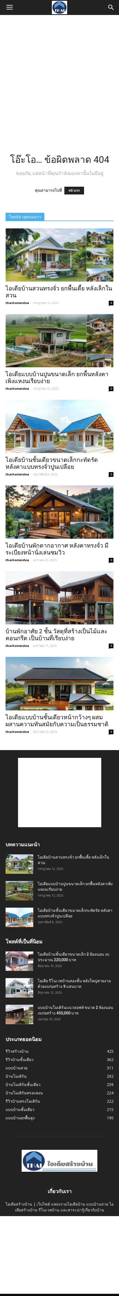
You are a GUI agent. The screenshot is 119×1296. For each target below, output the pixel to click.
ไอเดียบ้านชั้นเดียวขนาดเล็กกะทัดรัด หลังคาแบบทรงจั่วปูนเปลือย (52, 463)
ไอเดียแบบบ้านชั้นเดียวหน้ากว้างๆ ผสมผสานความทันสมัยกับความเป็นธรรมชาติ (57, 721)
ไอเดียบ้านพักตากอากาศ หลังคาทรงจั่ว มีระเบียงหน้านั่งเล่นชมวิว (57, 549)
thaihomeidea (17, 303)
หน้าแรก (74, 190)
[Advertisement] (59, 77)
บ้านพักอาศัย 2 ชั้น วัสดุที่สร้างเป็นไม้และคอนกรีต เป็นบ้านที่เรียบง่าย (56, 635)
